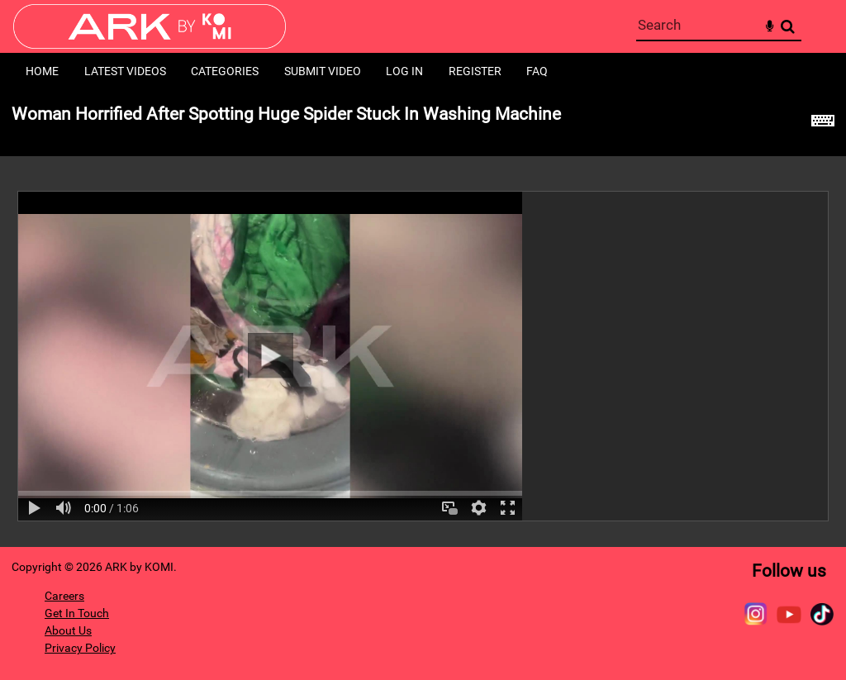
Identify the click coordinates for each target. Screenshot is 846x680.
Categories (225, 71)
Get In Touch (77, 613)
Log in (404, 71)
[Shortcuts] (822, 123)
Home (42, 71)
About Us (68, 630)
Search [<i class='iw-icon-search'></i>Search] (788, 26)
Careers (64, 595)
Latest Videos (125, 71)
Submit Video (322, 71)
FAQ (537, 71)
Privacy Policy (80, 647)
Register (475, 71)
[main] (423, 318)
